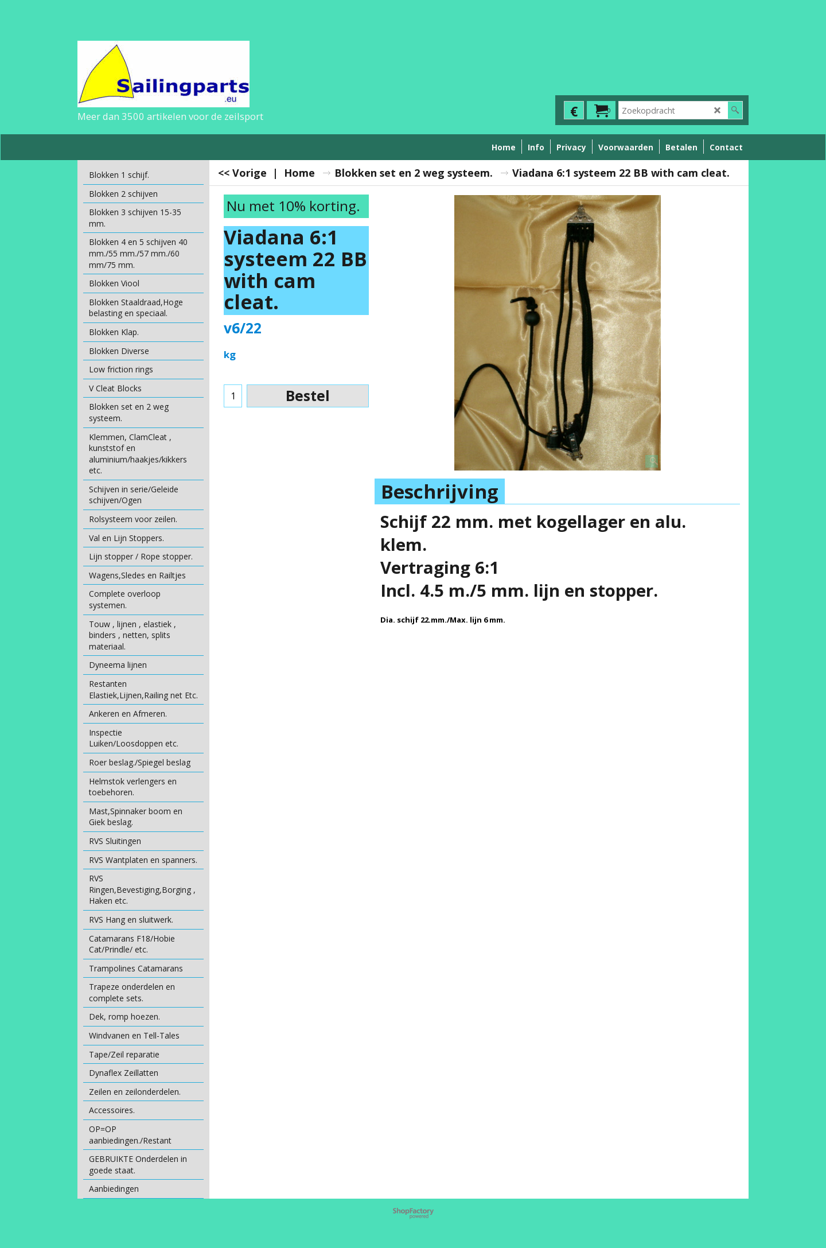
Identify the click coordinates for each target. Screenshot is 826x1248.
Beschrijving (439, 491)
